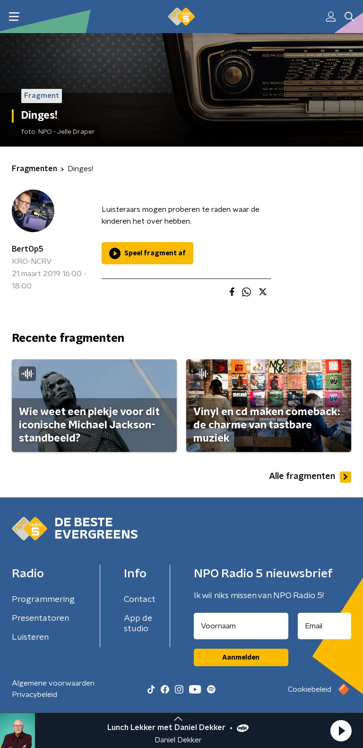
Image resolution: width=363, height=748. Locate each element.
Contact (140, 599)
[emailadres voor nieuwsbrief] (325, 626)
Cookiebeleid (309, 689)
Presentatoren (40, 618)
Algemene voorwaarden (53, 683)
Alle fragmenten (310, 477)
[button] (341, 730)
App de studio (138, 623)
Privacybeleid (34, 694)
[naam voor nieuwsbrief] (241, 626)
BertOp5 (27, 249)
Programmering (43, 599)
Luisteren (30, 637)
